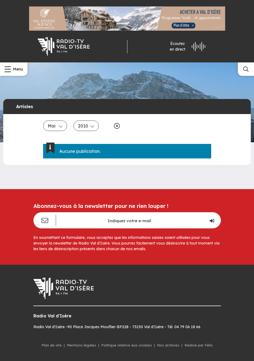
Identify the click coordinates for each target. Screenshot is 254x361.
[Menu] (13, 69)
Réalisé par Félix (199, 345)
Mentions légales (81, 345)
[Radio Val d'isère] (63, 46)
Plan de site (51, 345)
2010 (86, 126)
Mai (55, 126)
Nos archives (168, 345)
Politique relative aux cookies (126, 345)
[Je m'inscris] (212, 220)
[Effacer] (116, 126)
